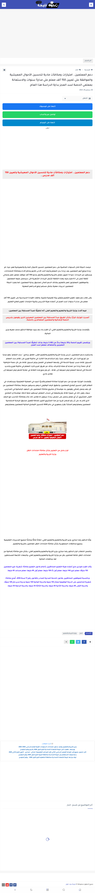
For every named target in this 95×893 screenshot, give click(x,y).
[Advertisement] (47, 39)
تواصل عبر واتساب (47, 115)
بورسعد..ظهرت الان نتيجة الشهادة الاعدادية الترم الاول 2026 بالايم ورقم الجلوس (47, 749)
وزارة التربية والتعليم (70, 633)
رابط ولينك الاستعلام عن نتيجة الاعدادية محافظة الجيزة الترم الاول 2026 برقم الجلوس (47, 755)
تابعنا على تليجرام (47, 123)
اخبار (78, 70)
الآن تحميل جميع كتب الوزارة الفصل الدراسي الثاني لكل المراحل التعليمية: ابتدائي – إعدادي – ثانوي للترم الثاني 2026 (47, 752)
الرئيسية (88, 70)
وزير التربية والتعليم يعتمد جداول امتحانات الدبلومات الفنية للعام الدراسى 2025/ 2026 (48, 747)
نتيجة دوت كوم (71, 884)
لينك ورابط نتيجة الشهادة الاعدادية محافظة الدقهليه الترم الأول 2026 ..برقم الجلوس (47, 757)
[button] (84, 642)
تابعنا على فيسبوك (47, 107)
